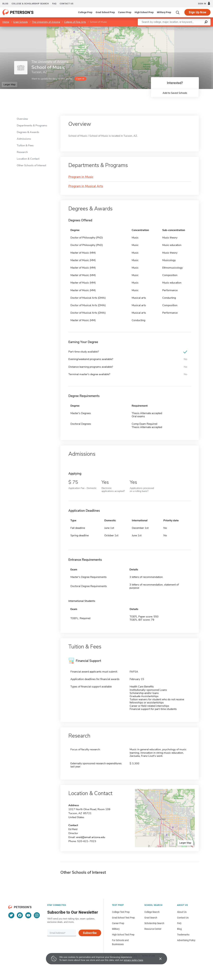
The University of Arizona (46, 22)
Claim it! (80, 78)
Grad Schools (20, 22)
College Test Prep (121, 912)
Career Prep (124, 12)
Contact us (66, 3)
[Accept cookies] (158, 958)
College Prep (85, 12)
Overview (22, 119)
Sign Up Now (197, 12)
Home (5, 22)
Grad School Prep (105, 12)
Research (22, 152)
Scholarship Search (154, 923)
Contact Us (183, 917)
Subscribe (90, 933)
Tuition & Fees (25, 145)
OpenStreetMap (190, 28)
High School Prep (144, 12)
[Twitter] (11, 915)
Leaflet (173, 28)
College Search (152, 912)
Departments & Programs (32, 125)
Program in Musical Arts (85, 186)
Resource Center (152, 929)
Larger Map (9, 84)
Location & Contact (28, 159)
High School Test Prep (123, 934)
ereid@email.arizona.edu (90, 837)
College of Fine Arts (75, 22)
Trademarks (183, 934)
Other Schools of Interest (31, 165)
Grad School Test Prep (123, 917)
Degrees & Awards (28, 132)
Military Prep (164, 12)
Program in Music (80, 177)
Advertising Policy (186, 940)
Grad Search (150, 917)
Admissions (24, 139)
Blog (5, 3)
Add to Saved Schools (175, 93)
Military (116, 929)
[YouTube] (28, 915)
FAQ (54, 3)
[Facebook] (20, 915)
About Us (182, 912)
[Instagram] (37, 915)
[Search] (177, 12)
